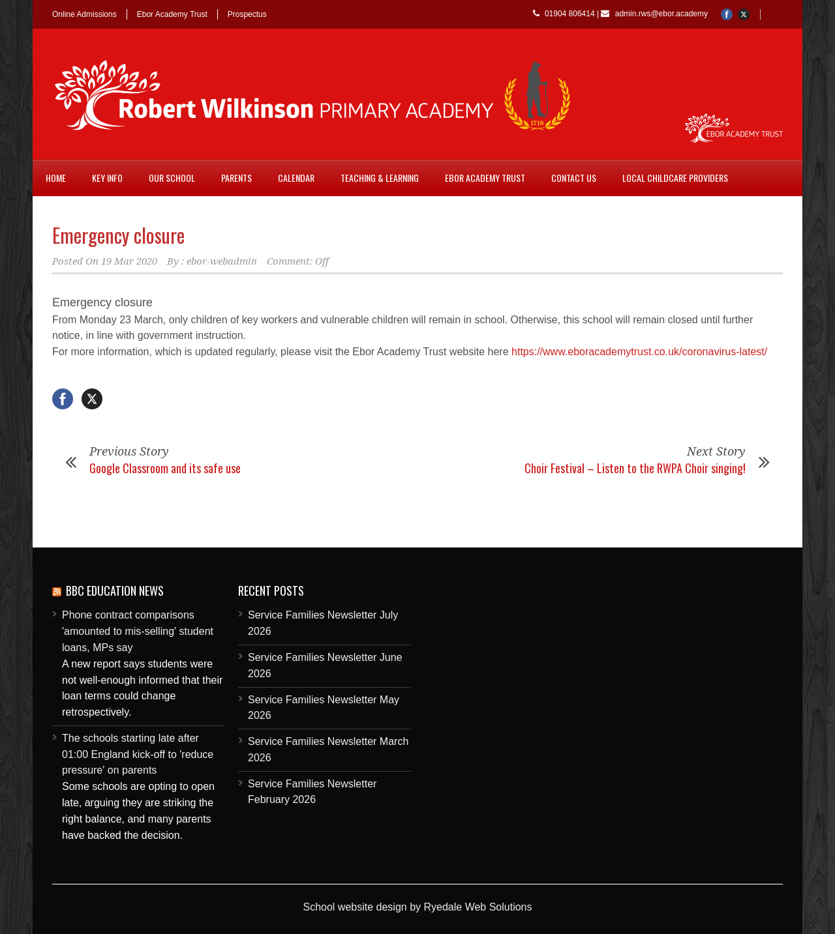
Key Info (107, 177)
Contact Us (573, 177)
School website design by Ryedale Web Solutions (417, 906)
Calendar (296, 177)
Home (56, 177)
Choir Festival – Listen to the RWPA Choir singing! (635, 468)
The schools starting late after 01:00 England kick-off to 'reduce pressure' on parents (137, 754)
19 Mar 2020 (129, 261)
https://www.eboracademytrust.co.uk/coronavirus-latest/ (639, 351)
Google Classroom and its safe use (165, 468)
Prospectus (247, 14)
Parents (236, 177)
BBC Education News (115, 590)
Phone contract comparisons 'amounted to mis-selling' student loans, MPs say (137, 631)
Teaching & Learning (380, 177)
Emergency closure (118, 235)
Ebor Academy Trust (172, 14)
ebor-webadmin (222, 261)
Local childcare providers (675, 177)
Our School (172, 177)
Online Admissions (84, 14)
